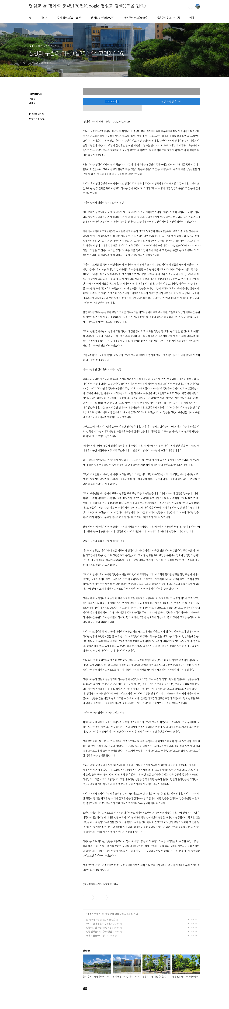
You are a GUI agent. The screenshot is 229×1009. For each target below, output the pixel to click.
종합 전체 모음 (112, 913)
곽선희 (44, 17)
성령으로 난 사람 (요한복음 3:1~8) (102, 927)
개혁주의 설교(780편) (135, 17)
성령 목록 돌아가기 (171, 101)
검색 (190, 6)
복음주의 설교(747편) (168, 17)
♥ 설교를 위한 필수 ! (38, 114)
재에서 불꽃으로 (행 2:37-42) (100, 935)
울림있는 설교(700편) (102, 17)
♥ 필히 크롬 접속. (37, 118)
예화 (191, 17)
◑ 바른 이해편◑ (95, 913)
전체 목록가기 (112, 101)
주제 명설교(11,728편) (69, 17)
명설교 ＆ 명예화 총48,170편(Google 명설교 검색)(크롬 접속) (87, 6)
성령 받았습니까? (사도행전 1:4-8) (102, 931)
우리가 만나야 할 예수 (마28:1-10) (102, 923)
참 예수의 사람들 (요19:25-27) (100, 919)
